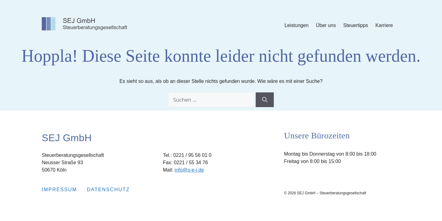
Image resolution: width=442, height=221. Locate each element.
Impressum (59, 189)
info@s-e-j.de (189, 170)
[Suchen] (265, 99)
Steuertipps (355, 25)
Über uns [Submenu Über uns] (326, 25)
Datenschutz (108, 189)
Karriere (384, 25)
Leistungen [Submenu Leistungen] (296, 25)
